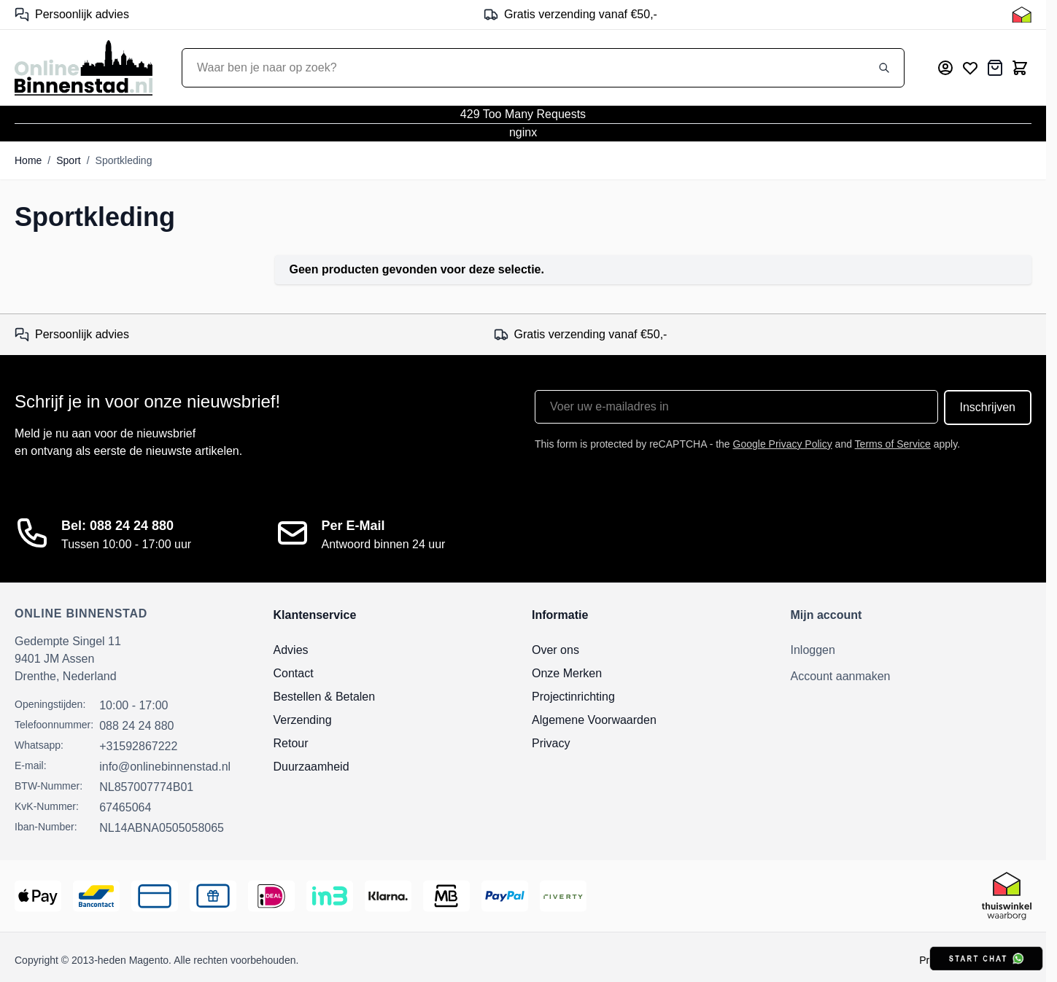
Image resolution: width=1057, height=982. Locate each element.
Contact (294, 673)
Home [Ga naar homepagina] (28, 160)
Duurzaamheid (311, 766)
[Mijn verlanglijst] (970, 67)
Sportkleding (124, 160)
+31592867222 (138, 746)
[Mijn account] (945, 67)
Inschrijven (987, 407)
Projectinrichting (573, 696)
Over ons (555, 650)
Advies (291, 650)
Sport (68, 160)
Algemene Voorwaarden (594, 720)
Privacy (551, 743)
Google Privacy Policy (782, 444)
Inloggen (813, 650)
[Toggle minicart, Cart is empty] (1019, 67)
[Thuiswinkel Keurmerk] (1021, 15)
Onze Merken (567, 673)
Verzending (303, 720)
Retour (291, 743)
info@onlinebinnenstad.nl (165, 766)
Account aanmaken (841, 676)
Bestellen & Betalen (325, 696)
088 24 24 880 (136, 726)
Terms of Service (893, 444)
